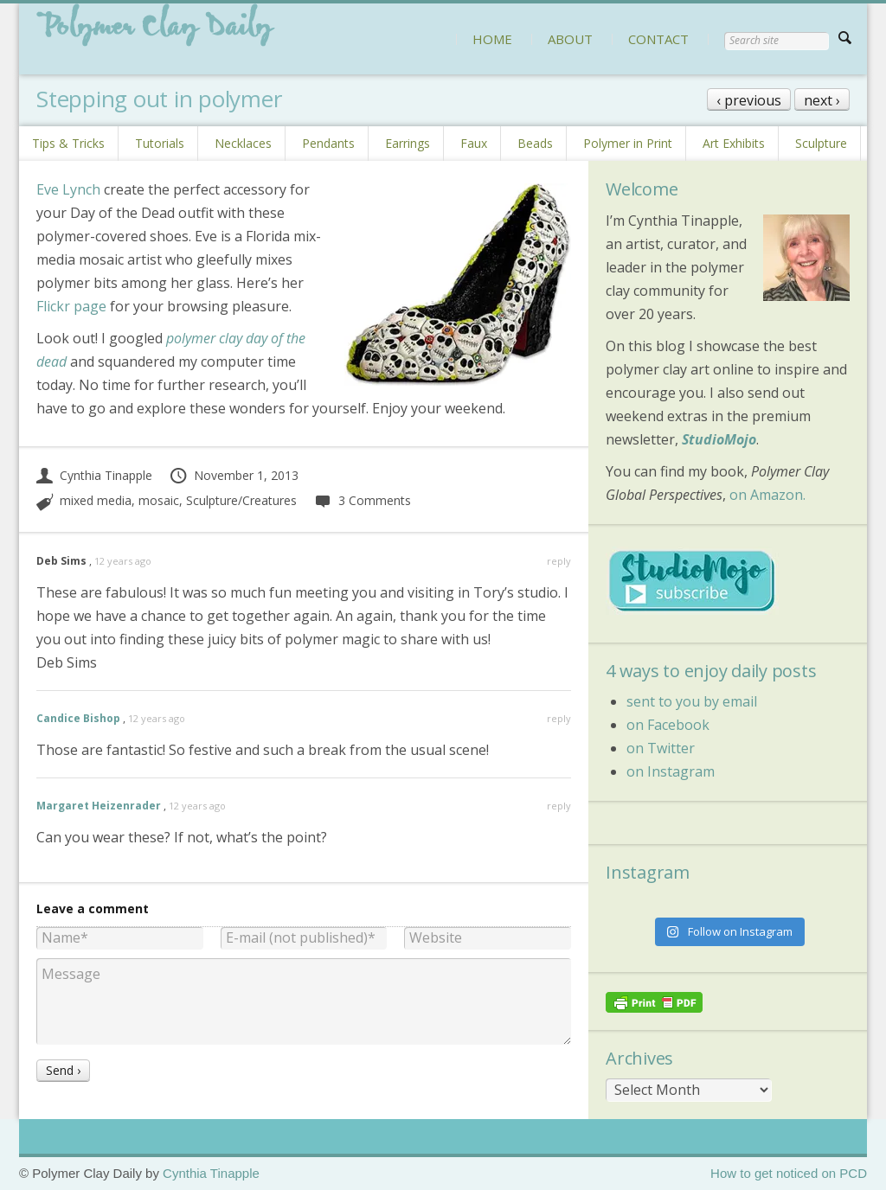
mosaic (158, 500)
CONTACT (658, 39)
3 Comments (362, 500)
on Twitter (660, 748)
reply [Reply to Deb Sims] (559, 560)
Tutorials (159, 143)
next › (822, 100)
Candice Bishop (78, 718)
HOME (492, 39)
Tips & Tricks (68, 143)
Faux (473, 143)
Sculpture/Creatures (241, 500)
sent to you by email (691, 701)
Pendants (328, 143)
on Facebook (667, 724)
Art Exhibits (734, 143)
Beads (535, 143)
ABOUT (570, 39)
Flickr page (71, 306)
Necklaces (243, 143)
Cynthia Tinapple (94, 475)
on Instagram (670, 771)
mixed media (96, 500)
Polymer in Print (627, 143)
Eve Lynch (68, 189)
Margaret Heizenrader (98, 805)
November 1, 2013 (234, 475)
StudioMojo (719, 439)
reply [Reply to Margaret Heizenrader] (559, 805)
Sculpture (821, 143)
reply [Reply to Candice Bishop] (559, 718)
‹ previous (748, 100)
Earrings (407, 143)
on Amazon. (767, 494)
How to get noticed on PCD (788, 1173)
